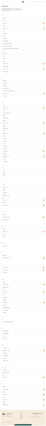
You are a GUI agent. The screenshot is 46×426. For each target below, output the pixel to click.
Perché (7, 1)
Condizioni (21, 414)
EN (44, 1)
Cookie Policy (21, 416)
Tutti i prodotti (3, 1)
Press (20, 413)
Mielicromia (36, 1)
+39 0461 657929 (4, 416)
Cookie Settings (21, 417)
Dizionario (39, 1)
